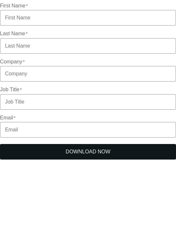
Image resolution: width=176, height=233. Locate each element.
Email (6, 117)
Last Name (12, 33)
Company (11, 61)
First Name (12, 5)
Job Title (9, 89)
